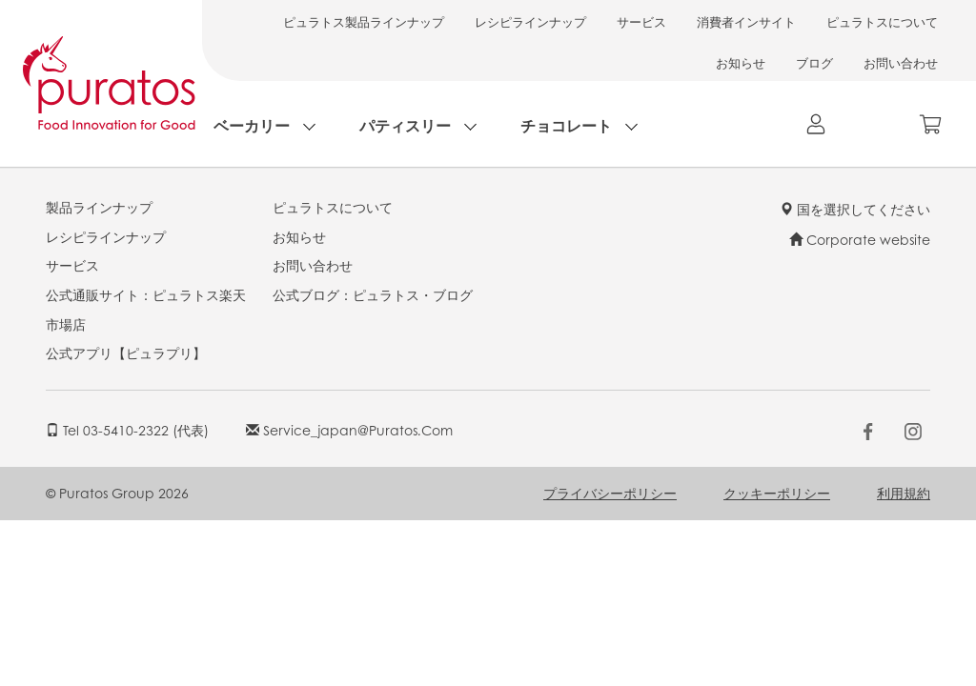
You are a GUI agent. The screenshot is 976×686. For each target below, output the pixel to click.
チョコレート (566, 125)
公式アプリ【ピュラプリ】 (126, 352)
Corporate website (859, 239)
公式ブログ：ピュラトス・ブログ (373, 294)
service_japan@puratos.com (349, 429)
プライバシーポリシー (610, 492)
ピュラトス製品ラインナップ (363, 21)
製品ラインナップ (99, 206)
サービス (641, 21)
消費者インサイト (746, 21)
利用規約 (903, 492)
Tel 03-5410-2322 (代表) (127, 429)
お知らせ (740, 62)
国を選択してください (855, 208)
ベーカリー (252, 125)
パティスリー (405, 125)
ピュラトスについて (882, 21)
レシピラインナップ (530, 21)
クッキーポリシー (776, 492)
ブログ (814, 62)
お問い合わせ (901, 62)
